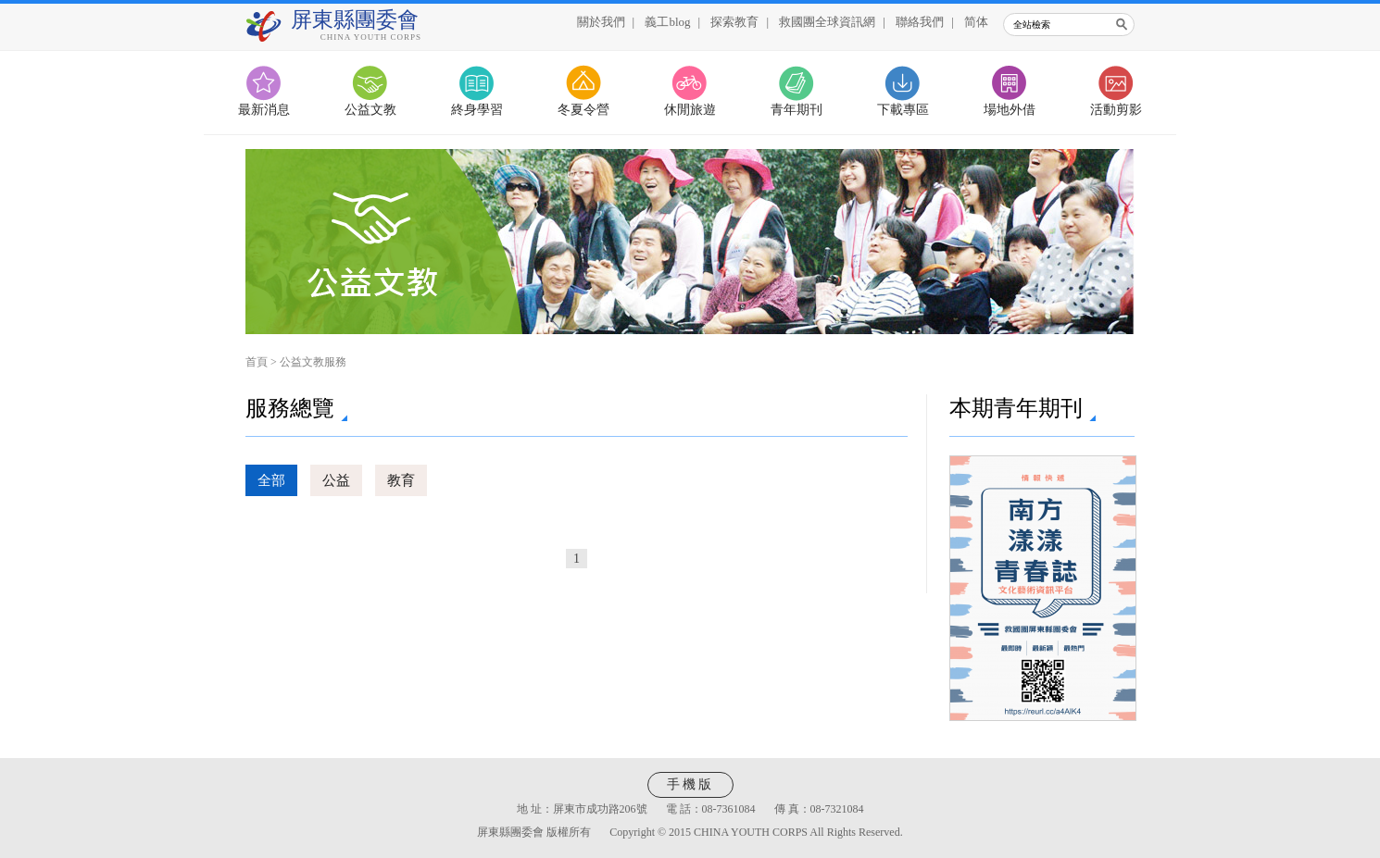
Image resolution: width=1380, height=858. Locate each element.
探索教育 (734, 22)
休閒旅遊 (690, 110)
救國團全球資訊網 (827, 22)
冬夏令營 (583, 110)
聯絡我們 (920, 22)
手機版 (690, 784)
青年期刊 (796, 110)
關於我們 (601, 22)
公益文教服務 (313, 361)
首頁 (256, 361)
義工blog (667, 22)
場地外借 (1009, 110)
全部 (271, 480)
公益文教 (370, 110)
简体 (976, 22)
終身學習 (477, 110)
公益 (336, 480)
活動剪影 (1116, 110)
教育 (401, 480)
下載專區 (903, 110)
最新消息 (264, 110)
